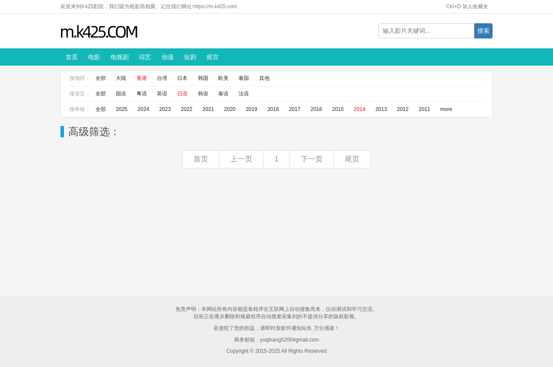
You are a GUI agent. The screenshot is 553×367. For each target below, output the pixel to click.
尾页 (352, 159)
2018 (273, 109)
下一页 (312, 159)
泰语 (223, 94)
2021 (208, 109)
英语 (162, 94)
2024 (143, 109)
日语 (182, 94)
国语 (121, 94)
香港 (142, 78)
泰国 (243, 78)
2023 (165, 109)
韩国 (203, 78)
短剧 (190, 57)
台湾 (162, 78)
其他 (264, 78)
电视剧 (120, 57)
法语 (243, 94)
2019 (251, 109)
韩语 (203, 94)
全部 (100, 78)
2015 (338, 109)
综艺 (145, 57)
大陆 (121, 78)
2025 (121, 109)
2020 (230, 109)
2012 (403, 109)
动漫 (168, 57)
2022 (186, 109)
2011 (424, 109)
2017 (295, 109)
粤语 (142, 94)
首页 (72, 57)
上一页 (241, 159)
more (446, 109)
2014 (359, 109)
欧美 (223, 78)
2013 (381, 109)
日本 (182, 78)
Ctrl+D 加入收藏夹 (467, 6)
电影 (94, 57)
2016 (316, 109)
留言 (213, 57)
